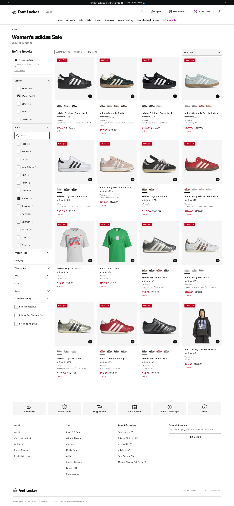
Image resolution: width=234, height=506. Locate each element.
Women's (70, 20)
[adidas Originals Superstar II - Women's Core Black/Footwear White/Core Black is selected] (60, 106)
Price (32, 275)
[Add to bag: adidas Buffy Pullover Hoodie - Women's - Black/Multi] (218, 341)
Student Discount (74, 462)
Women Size (32, 268)
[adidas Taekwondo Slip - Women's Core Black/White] (152, 270)
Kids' (80, 20)
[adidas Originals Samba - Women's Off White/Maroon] (124, 106)
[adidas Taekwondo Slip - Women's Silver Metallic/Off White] (124, 351)
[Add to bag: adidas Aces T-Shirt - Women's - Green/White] (132, 260)
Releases (109, 20)
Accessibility (125, 444)
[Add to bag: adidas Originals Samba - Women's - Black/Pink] (175, 179)
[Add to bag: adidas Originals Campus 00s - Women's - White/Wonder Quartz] (132, 179)
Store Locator (72, 474)
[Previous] (8, 2)
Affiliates (18, 444)
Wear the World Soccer (148, 20)
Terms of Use (125, 432)
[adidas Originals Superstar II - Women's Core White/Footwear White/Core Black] (67, 106)
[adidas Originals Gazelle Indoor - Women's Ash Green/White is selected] (187, 106)
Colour (32, 283)
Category (32, 260)
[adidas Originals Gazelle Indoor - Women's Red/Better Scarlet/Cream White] (201, 106)
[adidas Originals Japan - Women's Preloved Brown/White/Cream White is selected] (187, 270)
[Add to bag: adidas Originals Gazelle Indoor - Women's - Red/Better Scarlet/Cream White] (218, 179)
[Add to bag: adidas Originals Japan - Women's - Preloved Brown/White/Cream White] (218, 260)
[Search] (95, 11)
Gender (32, 80)
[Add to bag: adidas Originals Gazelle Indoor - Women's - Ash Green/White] (218, 96)
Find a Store (19, 70)
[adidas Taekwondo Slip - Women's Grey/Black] (166, 270)
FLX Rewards (169, 20)
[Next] (225, 2)
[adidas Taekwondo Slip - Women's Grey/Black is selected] (144, 351)
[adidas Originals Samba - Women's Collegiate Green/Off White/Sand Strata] (109, 106)
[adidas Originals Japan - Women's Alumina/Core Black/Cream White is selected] (60, 351)
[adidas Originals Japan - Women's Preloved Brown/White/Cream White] (74, 351)
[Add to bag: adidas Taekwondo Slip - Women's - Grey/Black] (175, 341)
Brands (98, 20)
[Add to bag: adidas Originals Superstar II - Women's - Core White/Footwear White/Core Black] (90, 179)
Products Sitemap (22, 456)
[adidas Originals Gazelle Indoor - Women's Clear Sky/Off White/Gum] (194, 106)
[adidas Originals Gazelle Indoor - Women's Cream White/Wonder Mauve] (209, 106)
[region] (117, 2)
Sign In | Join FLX (204, 11)
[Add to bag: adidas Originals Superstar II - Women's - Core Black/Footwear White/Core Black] (90, 96)
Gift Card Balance (74, 438)
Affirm (69, 456)
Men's (59, 20)
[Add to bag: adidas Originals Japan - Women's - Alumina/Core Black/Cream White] (90, 341)
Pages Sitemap (21, 450)
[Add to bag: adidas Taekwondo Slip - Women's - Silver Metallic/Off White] (175, 260)
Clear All (92, 52)
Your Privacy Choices (129, 456)
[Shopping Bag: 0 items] (219, 12)
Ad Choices (124, 450)
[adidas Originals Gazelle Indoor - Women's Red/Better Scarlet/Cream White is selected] (187, 189)
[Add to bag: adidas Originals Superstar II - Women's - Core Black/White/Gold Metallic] (175, 96)
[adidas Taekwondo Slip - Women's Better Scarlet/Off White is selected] (102, 351)
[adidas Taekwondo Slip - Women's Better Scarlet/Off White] (159, 270)
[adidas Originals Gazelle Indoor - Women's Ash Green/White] (209, 189)
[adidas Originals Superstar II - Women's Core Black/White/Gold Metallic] (74, 106)
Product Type (32, 253)
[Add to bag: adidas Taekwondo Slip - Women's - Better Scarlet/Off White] (132, 341)
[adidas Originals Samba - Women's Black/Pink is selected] (144, 189)
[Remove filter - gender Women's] (62, 52)
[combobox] (95, 11)
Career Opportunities (24, 438)
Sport (32, 291)
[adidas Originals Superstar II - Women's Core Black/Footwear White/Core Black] (152, 106)
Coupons (70, 444)
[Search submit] (142, 11)
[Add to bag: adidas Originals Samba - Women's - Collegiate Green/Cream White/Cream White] (132, 96)
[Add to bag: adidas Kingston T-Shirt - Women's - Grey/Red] (90, 260)
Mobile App (71, 450)
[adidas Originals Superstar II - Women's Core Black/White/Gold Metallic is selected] (144, 106)
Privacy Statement (128, 438)
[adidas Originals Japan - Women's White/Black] (194, 270)
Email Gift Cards (73, 432)
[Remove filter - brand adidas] (79, 52)
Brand (32, 127)
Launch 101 (71, 468)
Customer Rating (32, 298)
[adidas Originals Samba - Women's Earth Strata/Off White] (117, 106)
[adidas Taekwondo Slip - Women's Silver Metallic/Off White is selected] (144, 270)
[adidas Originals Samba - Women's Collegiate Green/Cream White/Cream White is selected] (102, 106)
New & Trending (125, 20)
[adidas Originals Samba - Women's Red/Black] (152, 189)
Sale (89, 20)
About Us (18, 432)
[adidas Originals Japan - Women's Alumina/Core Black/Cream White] (201, 270)
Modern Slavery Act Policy (132, 462)
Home (14, 29)
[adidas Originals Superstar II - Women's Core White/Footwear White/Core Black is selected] (60, 189)
